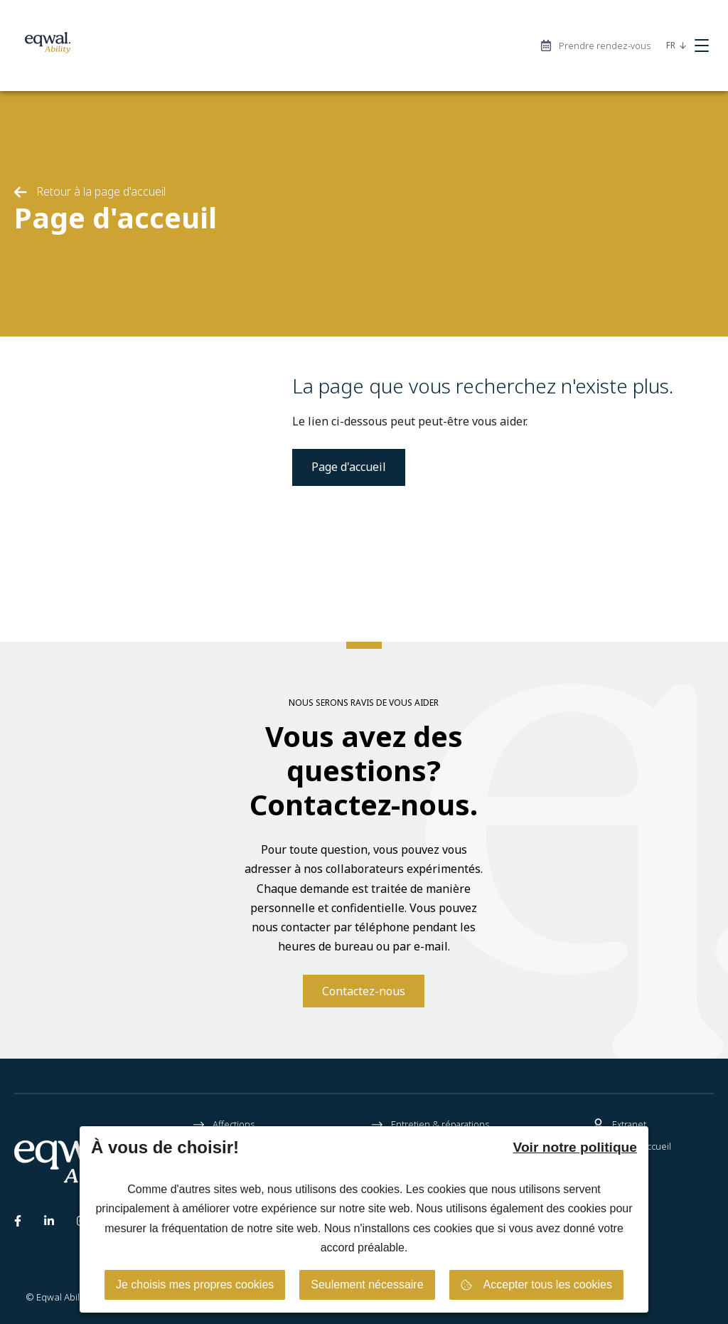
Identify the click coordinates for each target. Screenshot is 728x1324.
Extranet (619, 1125)
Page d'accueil (348, 467)
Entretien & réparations (430, 1125)
